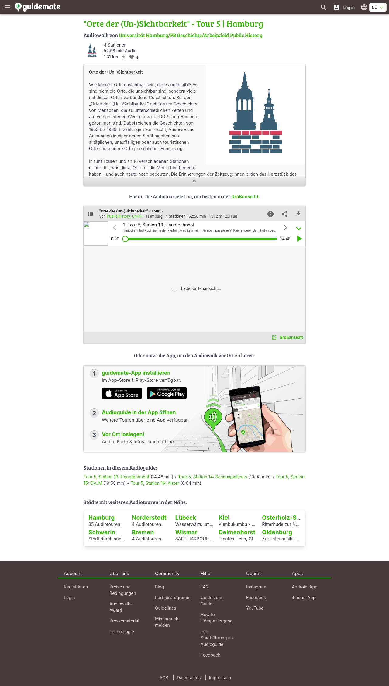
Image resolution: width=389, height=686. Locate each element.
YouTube (254, 608)
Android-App (305, 586)
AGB (164, 677)
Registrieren (76, 586)
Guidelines (165, 608)
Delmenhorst (237, 532)
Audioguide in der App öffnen (139, 412)
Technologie (121, 631)
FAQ (205, 586)
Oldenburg (277, 532)
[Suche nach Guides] (323, 7)
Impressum (220, 677)
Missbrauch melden (166, 622)
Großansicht (245, 196)
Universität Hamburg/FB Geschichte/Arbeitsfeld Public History (191, 35)
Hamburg (101, 517)
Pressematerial (124, 620)
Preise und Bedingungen (122, 590)
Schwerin (101, 532)
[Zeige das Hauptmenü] (7, 7)
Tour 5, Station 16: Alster (154, 483)
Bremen (143, 532)
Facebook (256, 597)
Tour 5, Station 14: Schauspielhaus (212, 476)
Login (69, 597)
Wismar (186, 532)
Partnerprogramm (173, 597)
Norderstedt (149, 517)
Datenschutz (189, 677)
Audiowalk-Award (120, 607)
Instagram (256, 586)
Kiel (224, 517)
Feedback (210, 654)
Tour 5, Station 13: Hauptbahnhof (117, 476)
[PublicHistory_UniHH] (92, 50)
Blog (159, 586)
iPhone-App (303, 597)
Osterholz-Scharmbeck (295, 517)
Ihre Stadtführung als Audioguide (217, 638)
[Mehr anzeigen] (194, 181)
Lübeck (185, 517)
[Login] (343, 7)
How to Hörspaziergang (217, 617)
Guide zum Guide (211, 600)
